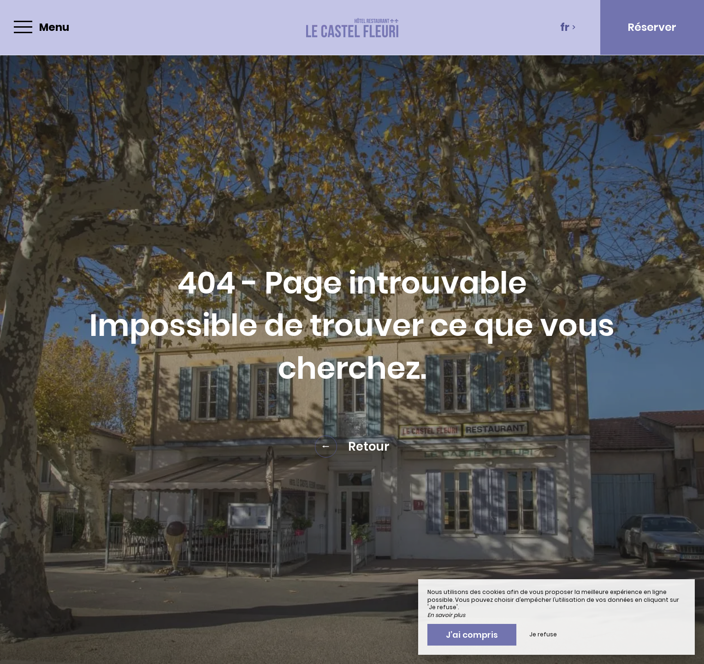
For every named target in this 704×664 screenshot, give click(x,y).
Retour (352, 446)
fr (568, 27)
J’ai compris (472, 634)
